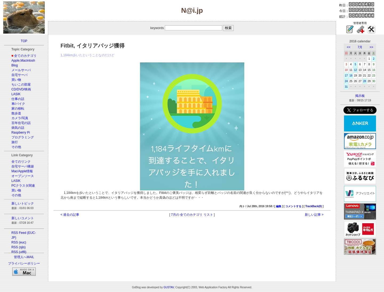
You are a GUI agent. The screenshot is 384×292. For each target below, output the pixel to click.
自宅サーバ (19, 75)
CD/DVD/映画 (21, 89)
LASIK (16, 94)
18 (350, 75)
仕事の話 (17, 99)
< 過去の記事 (70, 215)
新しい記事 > (314, 215)
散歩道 (16, 113)
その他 (16, 147)
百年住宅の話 (21, 123)
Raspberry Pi (20, 132)
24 (346, 81)
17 (346, 75)
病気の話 (17, 128)
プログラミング (22, 137)
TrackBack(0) (313, 206)
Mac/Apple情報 (22, 171)
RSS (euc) (18, 242)
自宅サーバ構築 (22, 166)
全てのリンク (21, 161)
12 (355, 70)
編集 (278, 206)
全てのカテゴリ (25, 56)
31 (346, 86)
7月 (360, 47)
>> (371, 47)
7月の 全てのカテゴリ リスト (192, 215)
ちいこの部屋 (21, 84)
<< (348, 47)
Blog (14, 65)
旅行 (14, 142)
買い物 (16, 80)
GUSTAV (168, 287)
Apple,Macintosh (23, 60)
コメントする (293, 206)
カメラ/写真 (19, 118)
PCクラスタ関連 (23, 185)
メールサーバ (21, 70)
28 (364, 81)
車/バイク (18, 104)
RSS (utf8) (18, 252)
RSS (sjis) (18, 247)
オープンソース (22, 176)
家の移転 (17, 108)
